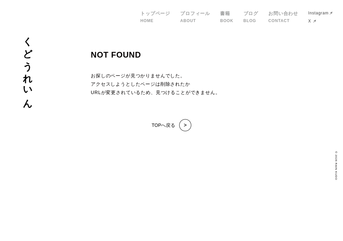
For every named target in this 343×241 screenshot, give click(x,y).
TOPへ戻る (172, 125)
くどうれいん (27, 67)
